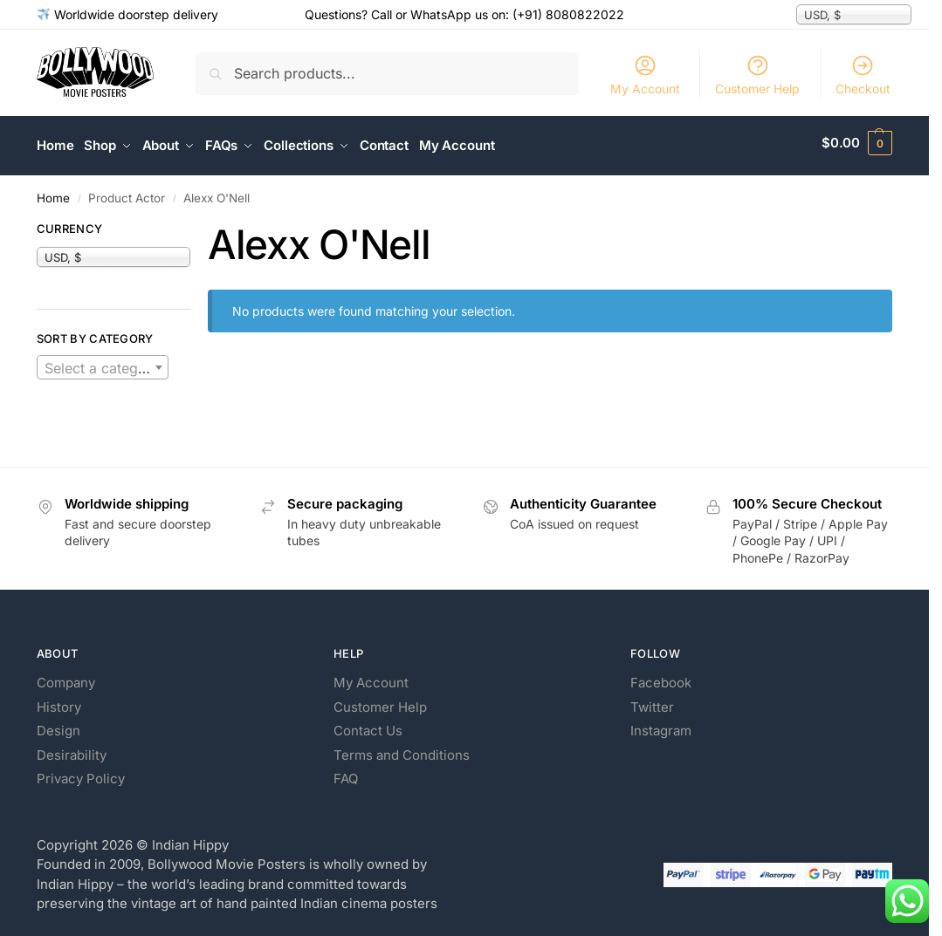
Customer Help (757, 74)
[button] (857, 143)
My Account (645, 74)
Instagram (660, 725)
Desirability (72, 749)
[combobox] (102, 361)
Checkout (862, 74)
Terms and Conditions (401, 749)
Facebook (660, 677)
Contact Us (367, 725)
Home (53, 192)
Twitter (652, 701)
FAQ (345, 773)
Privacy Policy (81, 773)
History (59, 701)
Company (66, 677)
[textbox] (103, 362)
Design (58, 725)
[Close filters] (195, 225)
